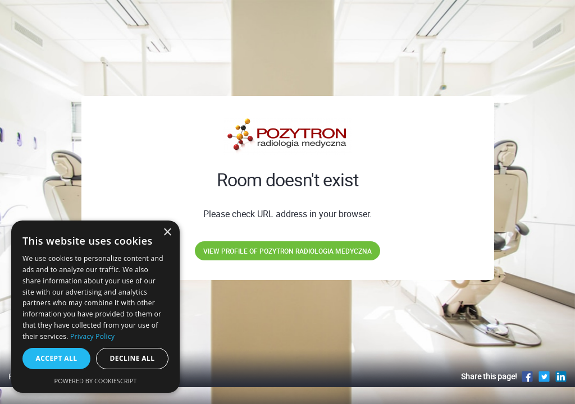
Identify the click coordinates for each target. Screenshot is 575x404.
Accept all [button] (56, 358)
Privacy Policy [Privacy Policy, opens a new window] (92, 336)
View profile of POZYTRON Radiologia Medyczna (287, 250)
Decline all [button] (132, 358)
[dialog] (95, 307)
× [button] (167, 232)
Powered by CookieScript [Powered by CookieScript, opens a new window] (95, 381)
